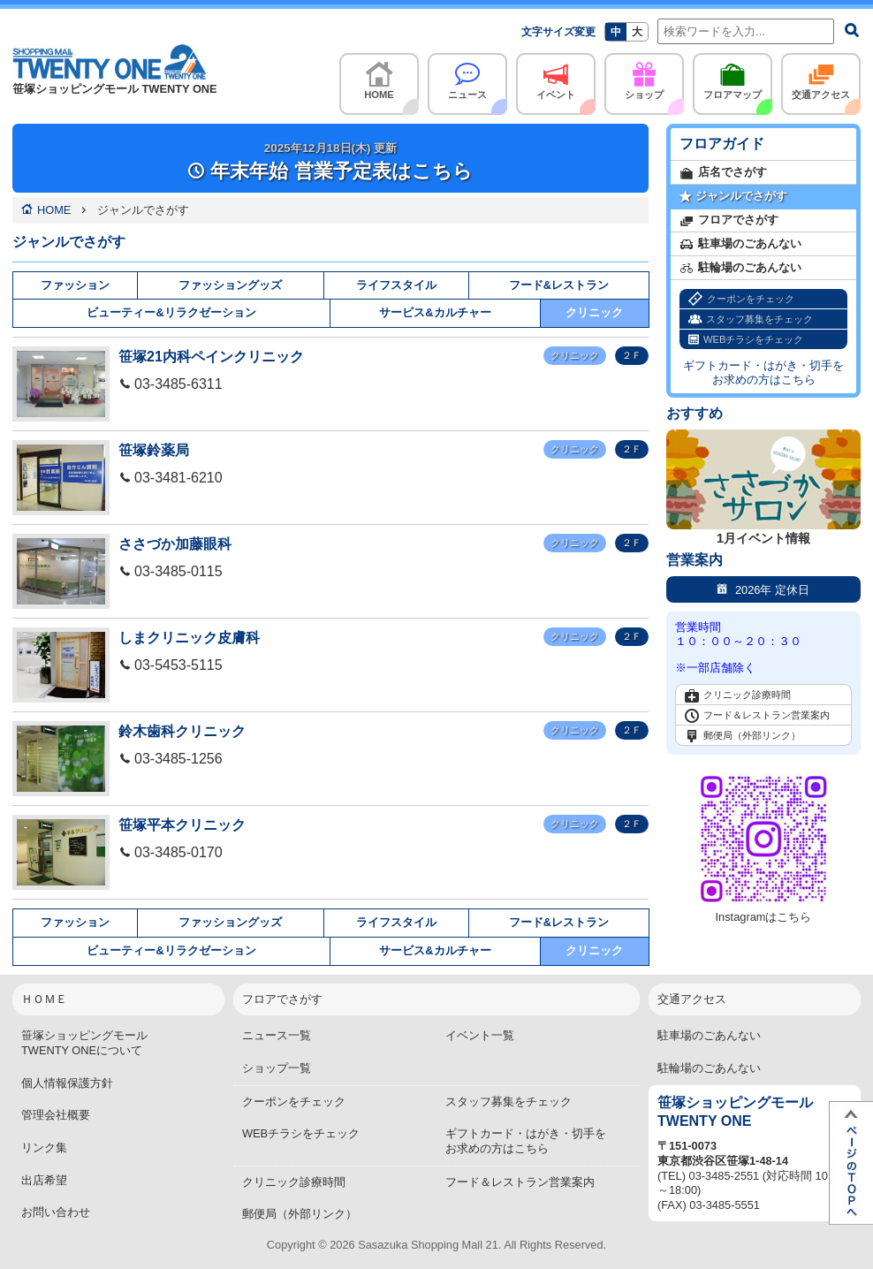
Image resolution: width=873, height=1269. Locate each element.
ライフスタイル (396, 285)
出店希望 (44, 1180)
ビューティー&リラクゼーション (171, 312)
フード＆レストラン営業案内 (757, 716)
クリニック (594, 312)
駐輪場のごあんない (740, 268)
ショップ (644, 76)
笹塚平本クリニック (182, 824)
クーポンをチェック (741, 299)
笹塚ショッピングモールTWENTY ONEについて (84, 1043)
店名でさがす (723, 172)
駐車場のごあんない (740, 244)
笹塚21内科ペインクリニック (211, 356)
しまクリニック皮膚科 (189, 637)
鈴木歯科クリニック (182, 731)
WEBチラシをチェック (745, 339)
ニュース (467, 76)
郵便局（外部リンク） (743, 736)
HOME (379, 76)
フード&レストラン (559, 285)
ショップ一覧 (276, 1068)
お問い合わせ (55, 1212)
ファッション (75, 285)
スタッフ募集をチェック (750, 319)
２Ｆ (631, 355)
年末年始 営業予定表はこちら (330, 161)
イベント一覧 (479, 1035)
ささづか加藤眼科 (175, 543)
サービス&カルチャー (434, 312)
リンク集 (44, 1147)
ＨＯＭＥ (44, 999)
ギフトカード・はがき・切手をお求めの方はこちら (763, 372)
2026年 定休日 (763, 589)
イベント (556, 76)
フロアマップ (732, 76)
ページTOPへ (851, 1163)
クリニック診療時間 (738, 695)
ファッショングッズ (230, 285)
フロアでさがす (728, 220)
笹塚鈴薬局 (153, 450)
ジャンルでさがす (733, 196)
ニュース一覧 (276, 1035)
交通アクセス (821, 76)
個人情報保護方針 (67, 1083)
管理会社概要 (55, 1114)
